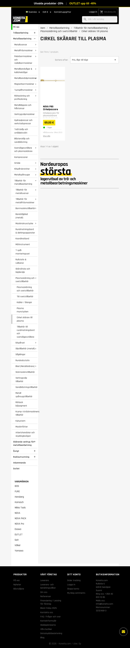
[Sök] (99, 19)
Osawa (18, 529)
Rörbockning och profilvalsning (22, 97)
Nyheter (17, 584)
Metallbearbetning (22, 38)
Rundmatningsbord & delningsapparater (25, 231)
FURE (17, 491)
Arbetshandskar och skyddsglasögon (25, 434)
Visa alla (46, 136)
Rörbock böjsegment (21, 404)
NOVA (17, 513)
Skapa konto (73, 588)
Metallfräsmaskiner (23, 50)
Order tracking (74, 580)
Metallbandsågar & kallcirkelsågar (23, 70)
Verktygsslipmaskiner (24, 114)
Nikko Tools (20, 507)
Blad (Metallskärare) (25, 366)
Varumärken (22, 481)
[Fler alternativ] (123, 631)
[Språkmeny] (33, 12)
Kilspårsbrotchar (22, 168)
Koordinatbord (22, 238)
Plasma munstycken (22, 310)
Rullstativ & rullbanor (21, 261)
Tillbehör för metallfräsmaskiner (25, 201)
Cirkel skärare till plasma (24, 319)
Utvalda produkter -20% (48, 3)
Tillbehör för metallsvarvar (22, 191)
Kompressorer (21, 157)
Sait (17, 540)
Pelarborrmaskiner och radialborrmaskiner (23, 60)
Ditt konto (74, 574)
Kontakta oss (46, 612)
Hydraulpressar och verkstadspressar (23, 122)
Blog (42, 637)
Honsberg (19, 496)
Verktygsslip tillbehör (21, 379)
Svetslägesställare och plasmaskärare (23, 149)
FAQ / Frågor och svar (50, 616)
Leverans (44, 580)
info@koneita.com (104, 603)
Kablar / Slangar (24, 302)
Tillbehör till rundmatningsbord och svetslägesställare (26, 331)
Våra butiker (46, 629)
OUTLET (19, 534)
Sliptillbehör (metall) (25, 348)
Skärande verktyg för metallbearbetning (23, 443)
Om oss (43, 592)
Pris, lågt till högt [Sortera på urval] (94, 60)
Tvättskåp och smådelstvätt (21, 131)
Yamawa (19, 550)
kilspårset (20, 342)
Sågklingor (20, 354)
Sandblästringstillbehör (26, 387)
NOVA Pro (19, 523)
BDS (17, 486)
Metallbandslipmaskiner (25, 78)
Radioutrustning (21, 456)
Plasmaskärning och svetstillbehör (25, 280)
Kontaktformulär (48, 620)
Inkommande (19, 462)
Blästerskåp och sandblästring (21, 140)
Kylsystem (20, 420)
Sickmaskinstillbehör (25, 372)
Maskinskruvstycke (24, 223)
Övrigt (16, 451)
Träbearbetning (20, 32)
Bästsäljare (18, 588)
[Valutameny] (47, 12)
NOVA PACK (20, 518)
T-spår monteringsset (23, 252)
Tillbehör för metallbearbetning (23, 182)
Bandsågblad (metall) (22, 216)
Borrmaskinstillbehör (25, 208)
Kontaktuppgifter (62, 12)
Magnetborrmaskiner (24, 83)
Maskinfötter (22, 426)
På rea (16, 26)
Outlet (16, 468)
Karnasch (19, 502)
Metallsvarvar (20, 44)
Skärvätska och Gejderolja (23, 270)
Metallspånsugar (22, 174)
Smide (17, 162)
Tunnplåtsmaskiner (23, 89)
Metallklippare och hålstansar (22, 107)
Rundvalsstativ (23, 360)
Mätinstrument (23, 244)
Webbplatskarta (48, 624)
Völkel (17, 545)
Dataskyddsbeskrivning (51, 633)
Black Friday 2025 (48, 608)
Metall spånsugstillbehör (24, 394)
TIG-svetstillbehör (25, 296)
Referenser (45, 596)
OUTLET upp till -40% (82, 3)
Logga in (93, 11)
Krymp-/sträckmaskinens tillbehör (26, 413)
